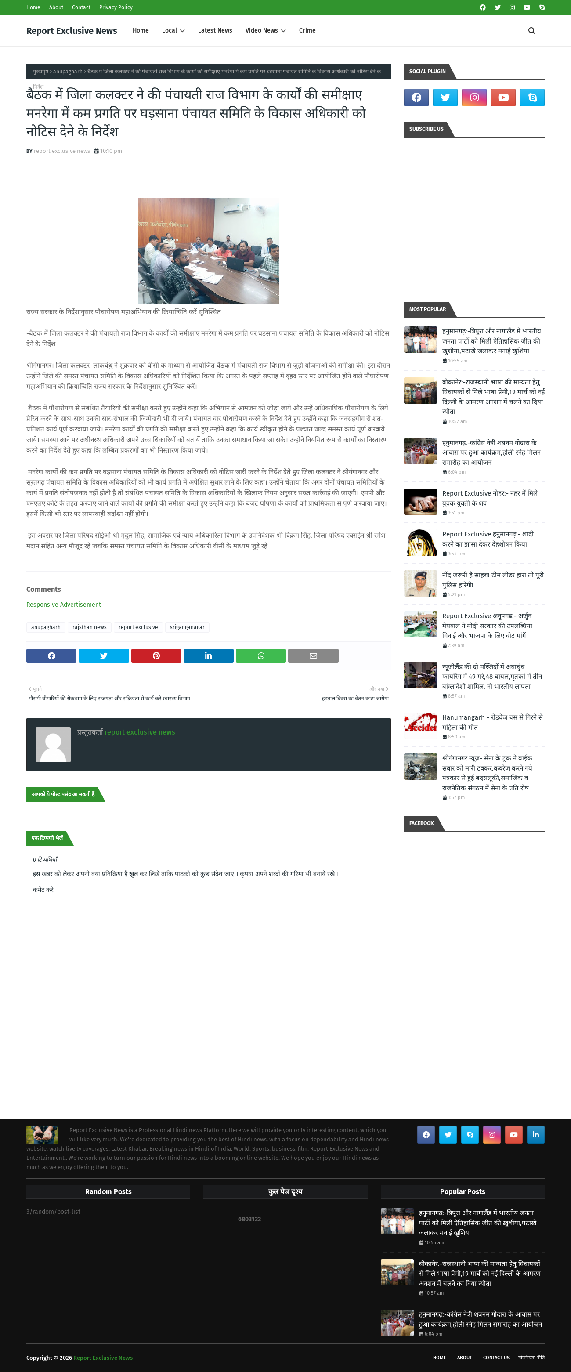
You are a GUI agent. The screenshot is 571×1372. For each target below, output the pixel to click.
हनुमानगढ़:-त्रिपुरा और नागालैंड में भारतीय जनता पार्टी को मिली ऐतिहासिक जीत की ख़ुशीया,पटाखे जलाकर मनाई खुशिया (491, 341)
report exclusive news (62, 151)
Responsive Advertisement (63, 604)
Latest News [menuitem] (215, 30)
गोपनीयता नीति (531, 1358)
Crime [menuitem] (307, 30)
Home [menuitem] (141, 30)
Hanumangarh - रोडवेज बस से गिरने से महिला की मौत (492, 722)
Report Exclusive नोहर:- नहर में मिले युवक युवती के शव (490, 498)
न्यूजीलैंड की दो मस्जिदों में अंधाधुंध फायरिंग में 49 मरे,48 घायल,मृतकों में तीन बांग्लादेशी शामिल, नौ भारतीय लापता (492, 677)
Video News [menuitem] (262, 30)
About (56, 7)
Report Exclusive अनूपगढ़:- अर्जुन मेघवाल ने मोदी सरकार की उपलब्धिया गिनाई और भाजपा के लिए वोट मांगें (487, 626)
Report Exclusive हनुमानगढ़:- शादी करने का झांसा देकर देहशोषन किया (488, 539)
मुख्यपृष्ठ (40, 72)
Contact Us (496, 1358)
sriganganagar (187, 627)
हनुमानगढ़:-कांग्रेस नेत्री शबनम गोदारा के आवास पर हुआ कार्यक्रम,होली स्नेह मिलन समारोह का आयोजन (491, 453)
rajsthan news (89, 627)
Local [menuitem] (169, 30)
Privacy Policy (116, 7)
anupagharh (68, 72)
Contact (81, 7)
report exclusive (138, 627)
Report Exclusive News (71, 30)
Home (33, 7)
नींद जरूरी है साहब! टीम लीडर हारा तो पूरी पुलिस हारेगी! (493, 580)
